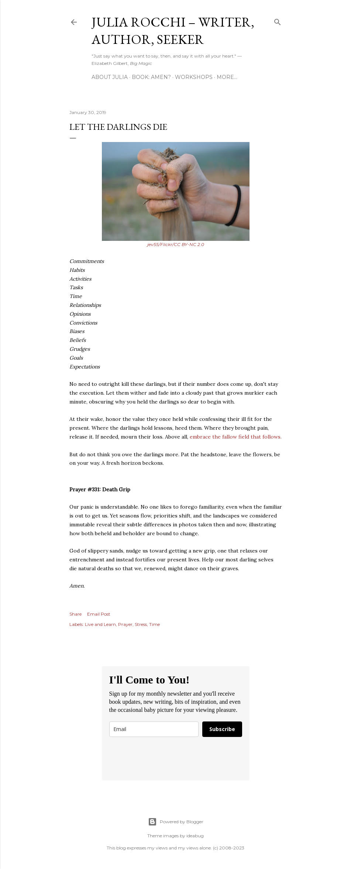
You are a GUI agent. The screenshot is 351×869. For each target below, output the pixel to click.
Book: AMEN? (151, 77)
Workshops (194, 77)
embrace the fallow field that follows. (236, 436)
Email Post (98, 614)
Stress (141, 624)
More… (227, 77)
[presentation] (165, 758)
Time (154, 624)
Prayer (125, 624)
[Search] (277, 20)
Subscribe (222, 729)
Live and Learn (100, 624)
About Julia (110, 77)
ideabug (195, 835)
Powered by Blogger (175, 821)
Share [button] (75, 614)
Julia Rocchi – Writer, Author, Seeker (173, 30)
